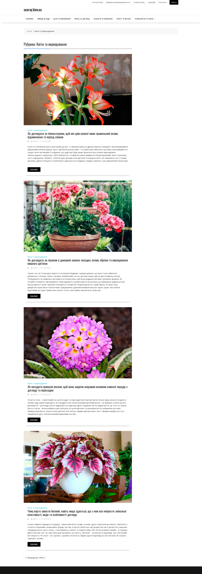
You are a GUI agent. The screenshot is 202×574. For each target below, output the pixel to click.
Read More (34, 169)
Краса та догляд (82, 18)
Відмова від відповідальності (118, 2)
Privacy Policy (97, 2)
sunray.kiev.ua (33, 9)
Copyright (151, 2)
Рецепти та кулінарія (103, 18)
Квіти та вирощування (37, 130)
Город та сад (43, 18)
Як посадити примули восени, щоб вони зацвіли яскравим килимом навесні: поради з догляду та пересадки (77, 388)
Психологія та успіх (144, 18)
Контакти (162, 2)
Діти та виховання (62, 18)
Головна (29, 18)
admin (34, 141)
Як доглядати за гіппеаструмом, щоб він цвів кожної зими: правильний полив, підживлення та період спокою (73, 135)
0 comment (46, 141)
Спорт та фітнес (123, 18)
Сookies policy (139, 2)
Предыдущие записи (36, 557)
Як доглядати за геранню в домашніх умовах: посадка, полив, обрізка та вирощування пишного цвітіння (78, 262)
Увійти (174, 2)
